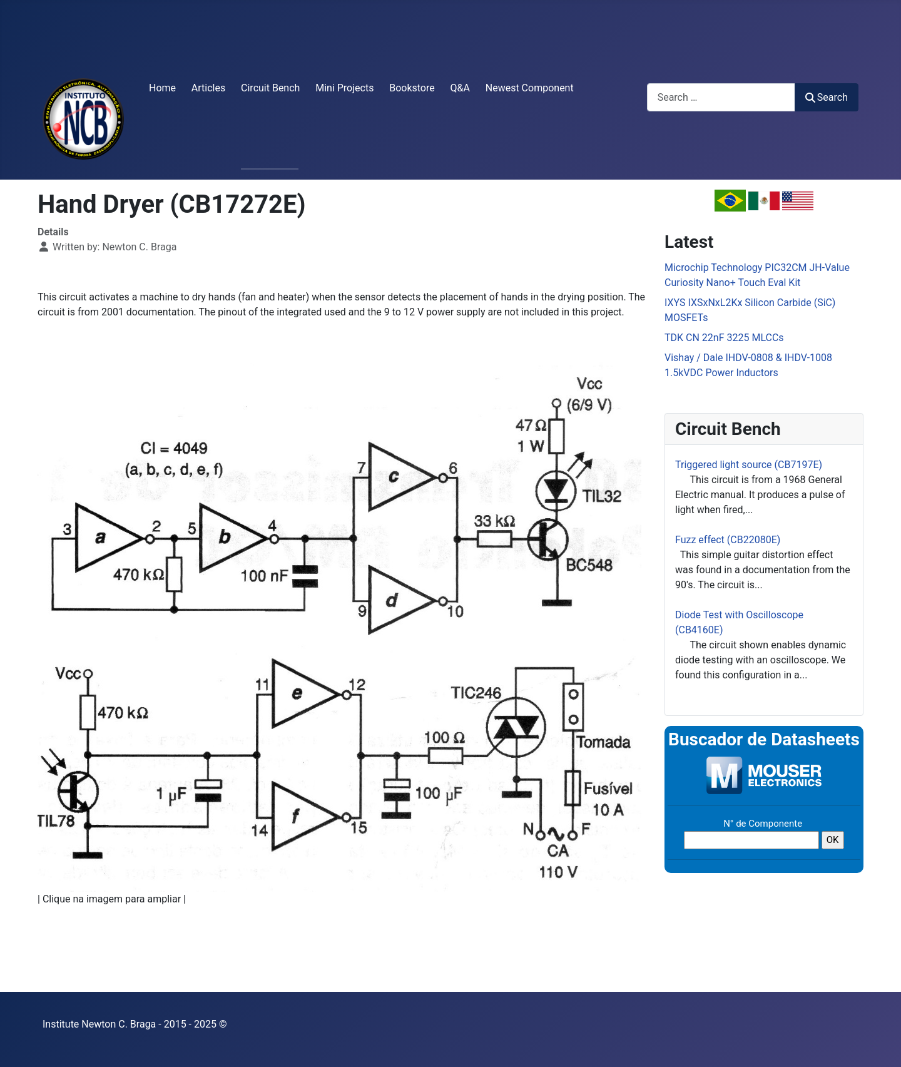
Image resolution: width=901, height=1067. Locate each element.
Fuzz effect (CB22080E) (727, 540)
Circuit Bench (270, 88)
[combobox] (721, 97)
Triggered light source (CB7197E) (748, 465)
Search (826, 97)
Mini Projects (344, 88)
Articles (208, 88)
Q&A (460, 88)
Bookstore (412, 88)
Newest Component (530, 88)
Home (162, 88)
